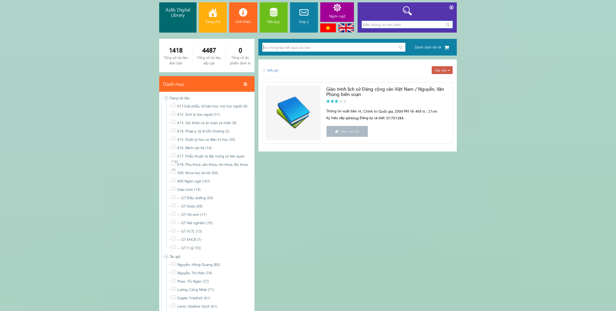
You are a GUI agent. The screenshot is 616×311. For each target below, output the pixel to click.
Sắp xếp (442, 70)
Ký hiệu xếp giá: (338, 117)
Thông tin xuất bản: (341, 110)
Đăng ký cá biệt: (372, 117)
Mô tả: (409, 110)
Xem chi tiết (347, 131)
